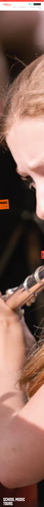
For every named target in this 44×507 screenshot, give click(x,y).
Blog (40, 8)
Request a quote (37, 4)
